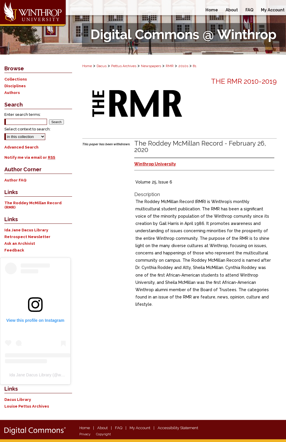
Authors (12, 92)
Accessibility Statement (178, 428)
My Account (140, 428)
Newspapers (151, 66)
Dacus (102, 66)
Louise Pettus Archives (26, 406)
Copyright (103, 434)
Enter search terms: (22, 114)
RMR (170, 66)
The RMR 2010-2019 (244, 81)
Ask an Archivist (19, 243)
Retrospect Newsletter (27, 237)
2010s (183, 66)
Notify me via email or (29, 157)
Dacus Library (17, 399)
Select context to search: (27, 129)
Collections (15, 79)
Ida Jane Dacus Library (26, 230)
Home (87, 66)
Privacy (84, 434)
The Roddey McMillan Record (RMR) (33, 205)
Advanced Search (21, 147)
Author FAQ (15, 180)
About (102, 428)
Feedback (14, 250)
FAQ (118, 428)
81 (194, 66)
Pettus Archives (123, 66)
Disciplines (15, 86)
